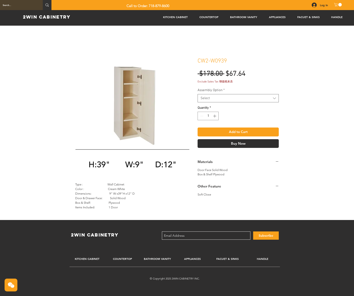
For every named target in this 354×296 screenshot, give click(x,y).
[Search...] (18, 5)
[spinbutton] (208, 116)
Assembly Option (211, 90)
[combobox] (238, 98)
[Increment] (215, 116)
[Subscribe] (266, 235)
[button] (338, 4)
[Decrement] (201, 116)
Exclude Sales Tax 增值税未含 (215, 81)
